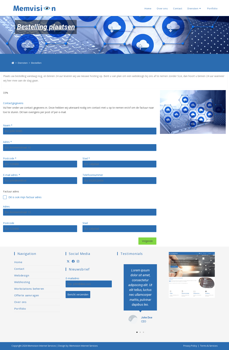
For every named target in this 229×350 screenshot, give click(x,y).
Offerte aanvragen (26, 295)
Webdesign (21, 275)
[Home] (13, 62)
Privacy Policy (190, 345)
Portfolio (20, 308)
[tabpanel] (79, 166)
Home (18, 262)
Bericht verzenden (77, 294)
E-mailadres (72, 278)
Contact (19, 268)
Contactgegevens (13, 103)
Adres (7, 142)
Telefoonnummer (93, 175)
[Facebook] (73, 261)
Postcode (9, 158)
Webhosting (22, 282)
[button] (137, 332)
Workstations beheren (29, 288)
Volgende (147, 241)
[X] (68, 261)
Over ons (20, 302)
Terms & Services (208, 345)
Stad (86, 158)
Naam (7, 125)
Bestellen (36, 62)
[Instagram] (78, 261)
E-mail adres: (11, 175)
